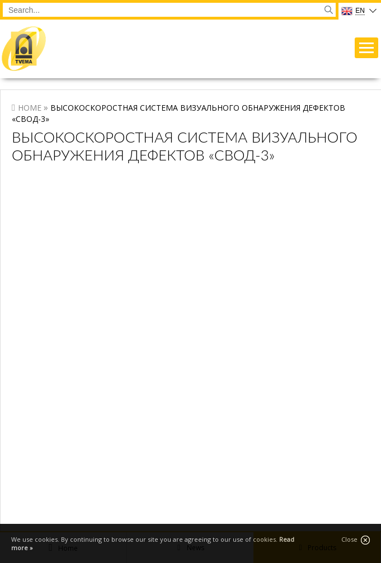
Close (355, 540)
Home (29, 107)
